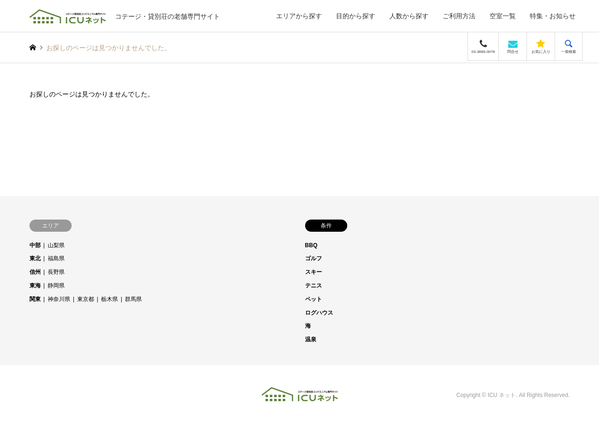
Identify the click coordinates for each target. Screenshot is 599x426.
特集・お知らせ (553, 16)
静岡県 (56, 285)
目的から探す (355, 16)
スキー (313, 272)
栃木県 (109, 299)
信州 (35, 272)
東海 (35, 285)
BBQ (311, 245)
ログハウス (319, 312)
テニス (313, 285)
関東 (35, 299)
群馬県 (133, 299)
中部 (35, 245)
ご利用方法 (459, 16)
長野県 (56, 272)
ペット (313, 299)
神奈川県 (59, 299)
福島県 (56, 258)
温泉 (310, 339)
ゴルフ (313, 258)
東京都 (85, 299)
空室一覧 (502, 16)
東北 (35, 258)
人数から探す (409, 16)
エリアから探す (299, 16)
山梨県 (56, 245)
